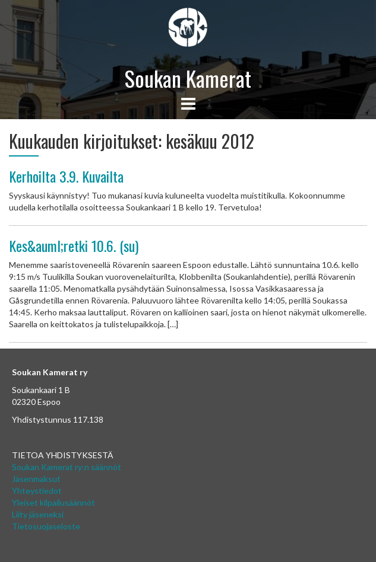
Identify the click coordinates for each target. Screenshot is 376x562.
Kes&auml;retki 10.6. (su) (73, 245)
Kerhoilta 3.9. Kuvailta (66, 176)
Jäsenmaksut (36, 479)
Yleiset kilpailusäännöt (53, 502)
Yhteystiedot (37, 491)
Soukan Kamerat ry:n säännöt (66, 467)
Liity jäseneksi (38, 514)
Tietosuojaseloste (46, 526)
